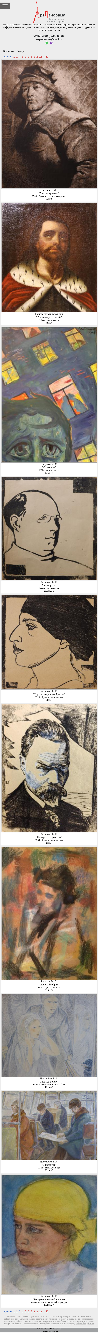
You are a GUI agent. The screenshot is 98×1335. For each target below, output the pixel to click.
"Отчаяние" (49, 467)
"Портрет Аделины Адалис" (49, 694)
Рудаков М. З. (49, 981)
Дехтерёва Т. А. (49, 1078)
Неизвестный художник (49, 313)
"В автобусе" (48, 1164)
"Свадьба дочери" (49, 1081)
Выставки (9, 51)
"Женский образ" (49, 984)
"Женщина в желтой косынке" (48, 1299)
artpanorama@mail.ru (85, 1324)
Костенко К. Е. (49, 582)
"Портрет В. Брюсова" (49, 837)
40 (47, 56)
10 (40, 56)
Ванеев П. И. (49, 190)
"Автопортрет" (49, 585)
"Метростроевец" (49, 193)
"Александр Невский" (49, 317)
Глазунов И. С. (49, 464)
